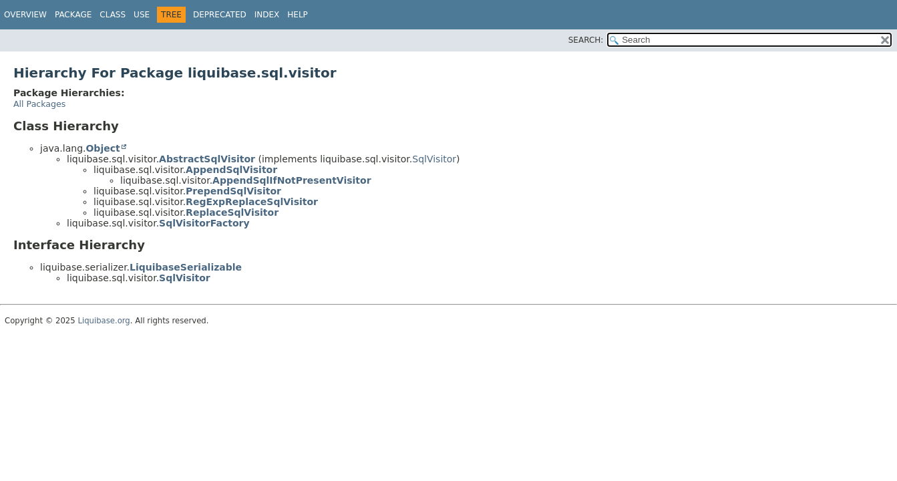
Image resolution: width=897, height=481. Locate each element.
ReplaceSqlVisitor (232, 212)
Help (297, 14)
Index (267, 14)
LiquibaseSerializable (186, 267)
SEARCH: (586, 40)
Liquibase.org (103, 320)
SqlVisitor (434, 159)
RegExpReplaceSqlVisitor (252, 201)
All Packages (39, 104)
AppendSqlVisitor (231, 169)
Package (73, 14)
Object (102, 148)
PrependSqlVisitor (233, 191)
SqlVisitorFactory (204, 223)
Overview (25, 14)
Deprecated (219, 14)
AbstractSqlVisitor (207, 159)
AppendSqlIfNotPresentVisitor (291, 180)
